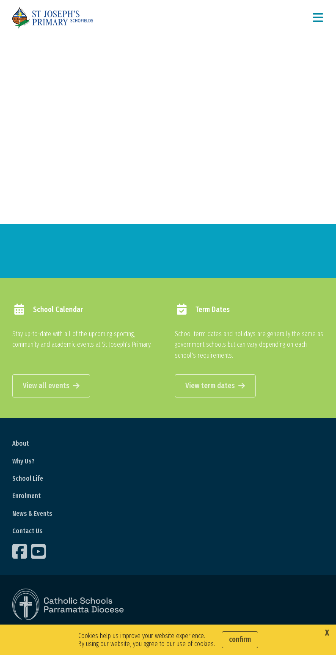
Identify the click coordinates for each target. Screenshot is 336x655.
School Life (27, 478)
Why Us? (23, 461)
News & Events (32, 514)
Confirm (240, 639)
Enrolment (26, 496)
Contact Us (27, 531)
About (20, 443)
